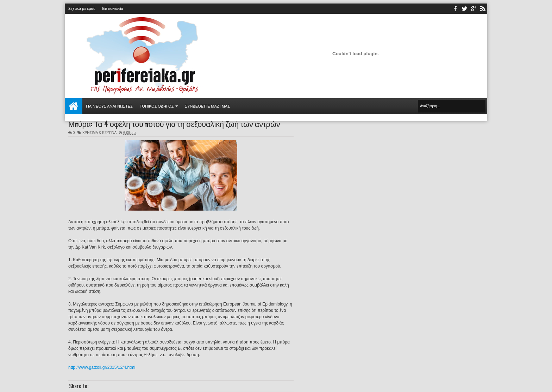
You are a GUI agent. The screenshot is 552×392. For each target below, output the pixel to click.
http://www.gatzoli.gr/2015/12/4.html (101, 367)
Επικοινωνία (112, 8)
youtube (473, 9)
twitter (464, 9)
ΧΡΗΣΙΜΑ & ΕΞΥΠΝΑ (99, 133)
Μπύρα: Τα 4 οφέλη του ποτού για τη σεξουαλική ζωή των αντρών (174, 123)
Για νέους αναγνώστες (109, 106)
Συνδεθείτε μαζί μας (207, 106)
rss (482, 9)
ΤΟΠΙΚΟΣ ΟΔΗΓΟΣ (157, 106)
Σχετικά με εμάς (81, 8)
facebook (455, 9)
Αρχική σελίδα (73, 106)
